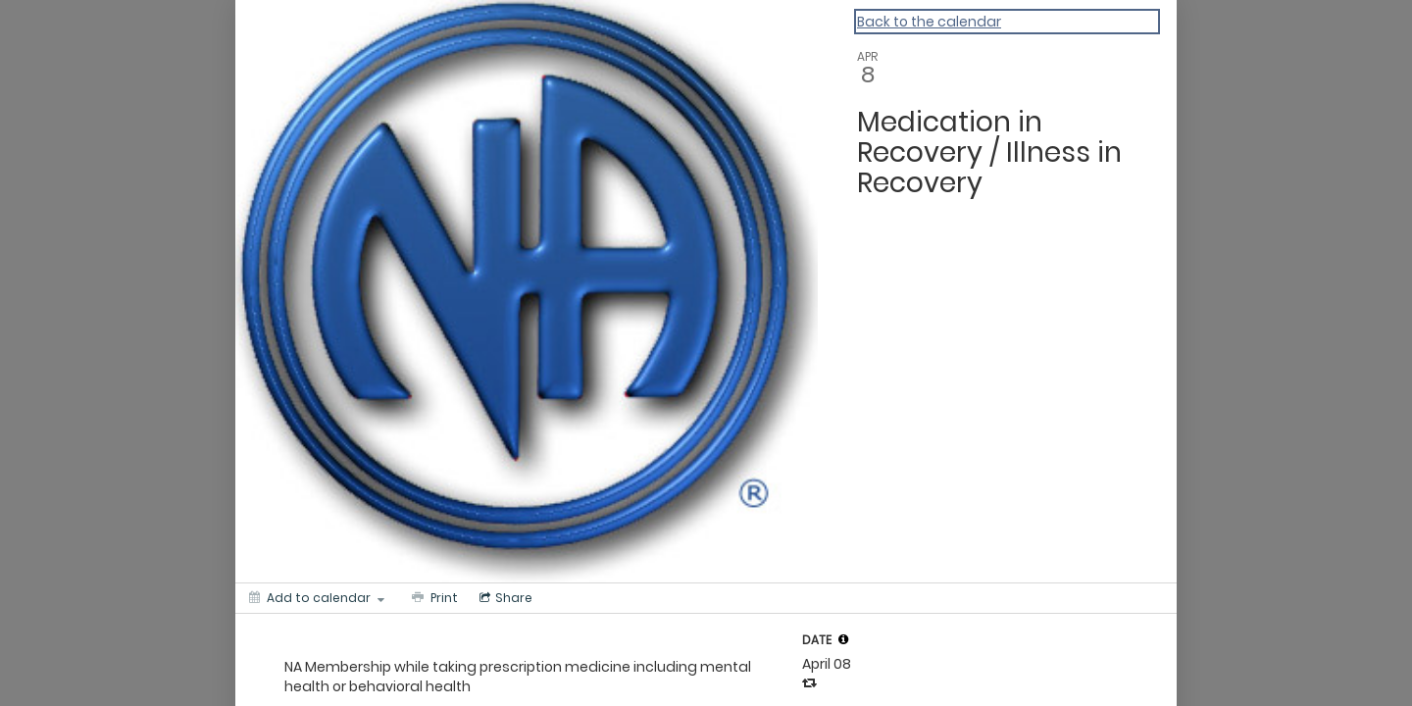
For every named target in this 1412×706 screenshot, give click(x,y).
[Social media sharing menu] (504, 598)
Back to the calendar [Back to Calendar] (929, 21)
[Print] (433, 598)
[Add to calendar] (316, 598)
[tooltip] (843, 639)
